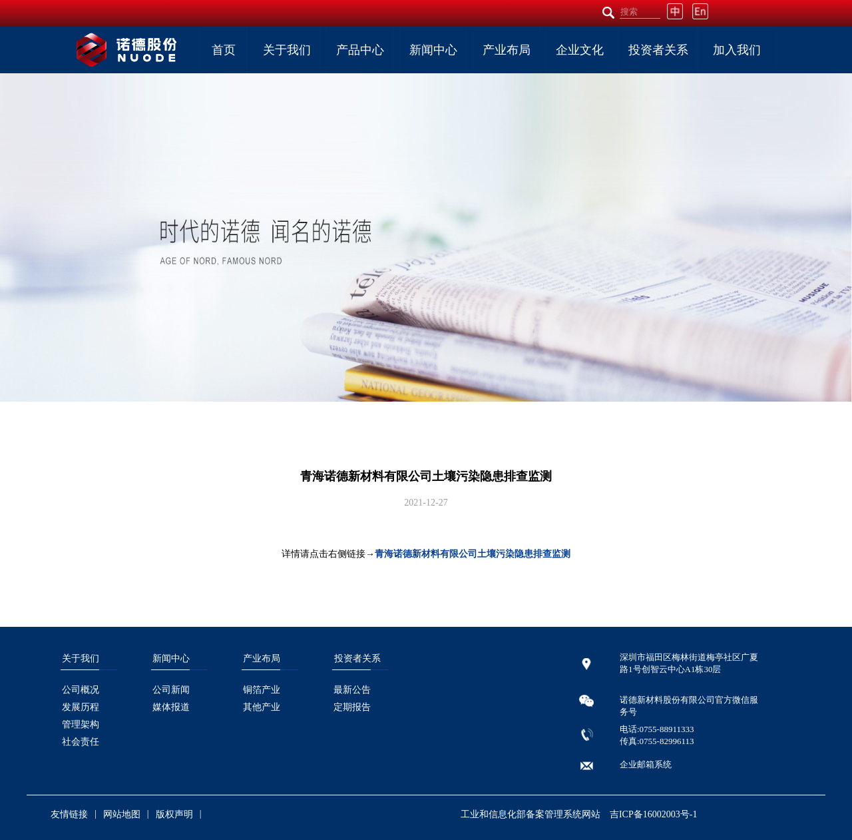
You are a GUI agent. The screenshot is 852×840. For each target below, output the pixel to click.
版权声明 (174, 814)
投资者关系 (658, 50)
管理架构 (80, 724)
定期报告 (352, 707)
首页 (224, 50)
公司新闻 (171, 690)
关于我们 (287, 50)
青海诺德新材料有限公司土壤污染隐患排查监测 (472, 554)
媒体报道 (171, 707)
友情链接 (69, 814)
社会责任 (80, 742)
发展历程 (80, 707)
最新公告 (352, 690)
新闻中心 (433, 50)
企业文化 (580, 50)
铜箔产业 (261, 690)
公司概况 (80, 690)
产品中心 (360, 50)
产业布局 (507, 50)
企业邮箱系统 (646, 764)
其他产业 (261, 707)
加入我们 (737, 50)
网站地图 (121, 814)
